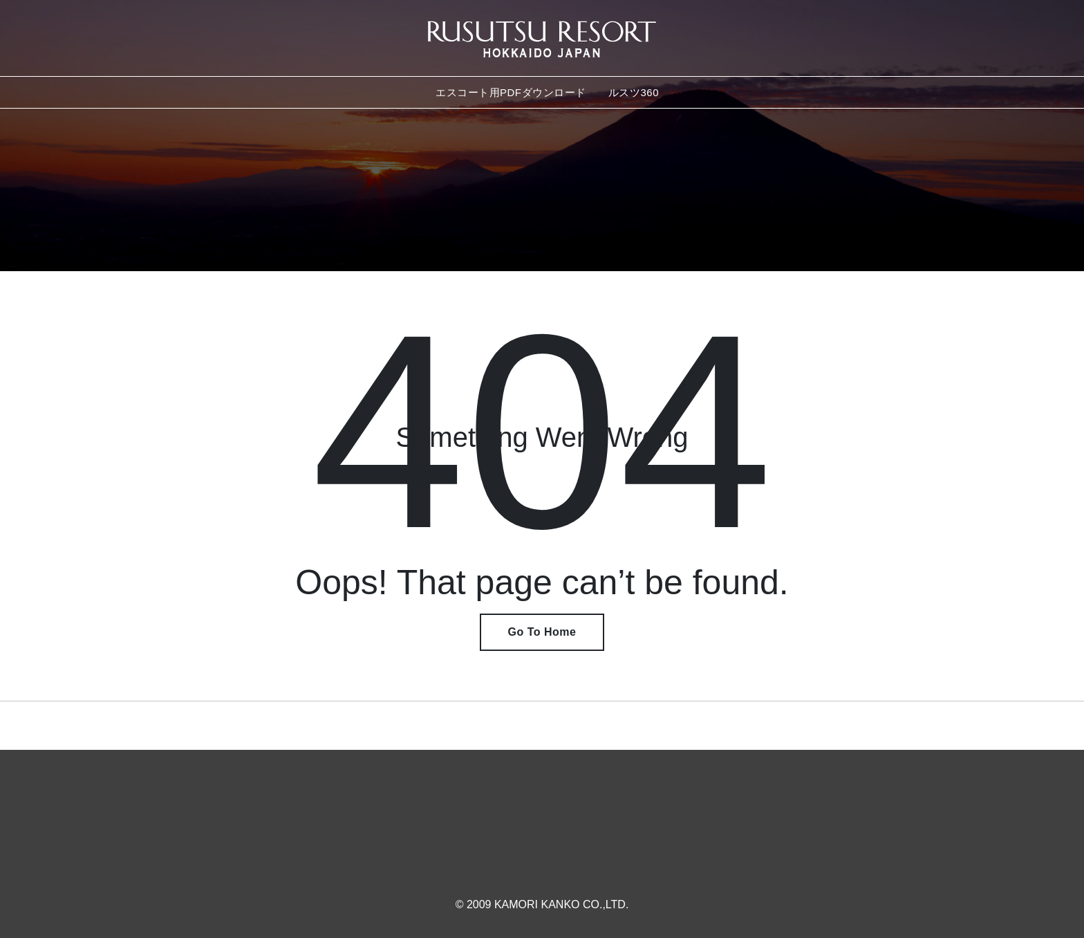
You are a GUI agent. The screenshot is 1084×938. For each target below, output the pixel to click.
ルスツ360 (633, 92)
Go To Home (542, 632)
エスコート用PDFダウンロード (511, 92)
